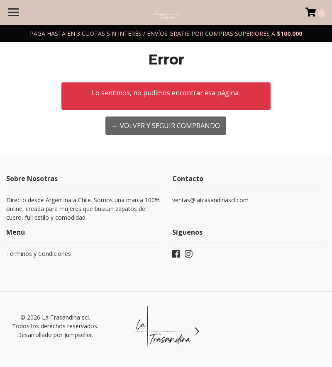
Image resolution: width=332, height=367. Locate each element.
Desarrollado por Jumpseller (54, 335)
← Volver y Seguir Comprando (166, 125)
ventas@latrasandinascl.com (210, 200)
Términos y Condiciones (38, 254)
